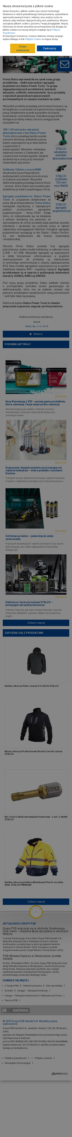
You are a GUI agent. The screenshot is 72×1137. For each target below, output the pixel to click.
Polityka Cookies (33, 39)
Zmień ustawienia (22, 48)
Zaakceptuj (49, 48)
